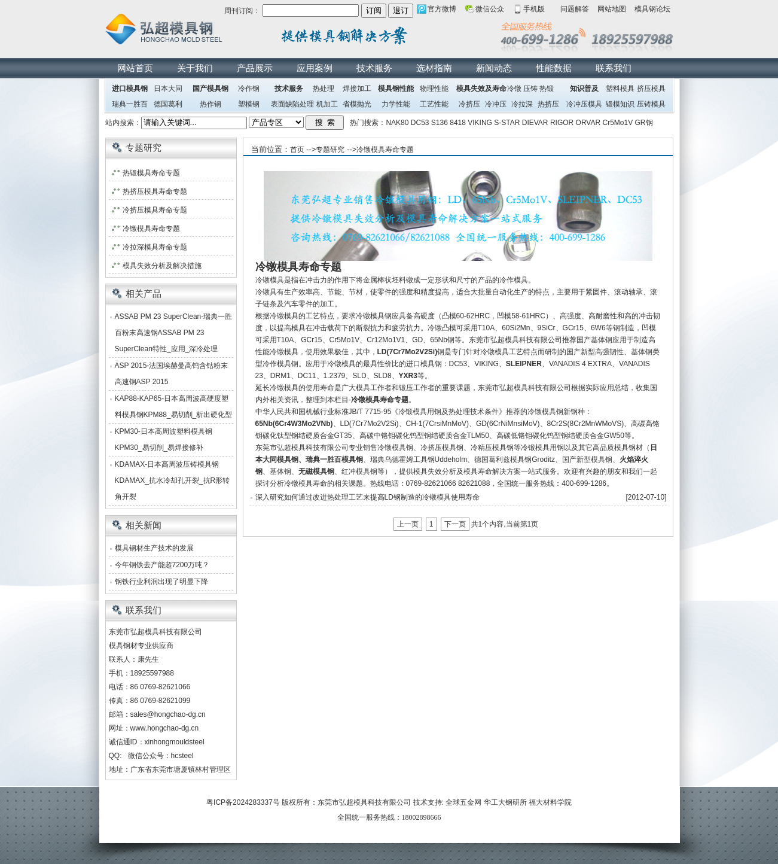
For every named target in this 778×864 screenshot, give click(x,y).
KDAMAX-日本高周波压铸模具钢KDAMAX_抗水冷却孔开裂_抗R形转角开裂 (172, 480)
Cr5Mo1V (618, 122)
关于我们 (195, 68)
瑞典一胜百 (130, 104)
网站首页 (135, 68)
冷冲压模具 (584, 104)
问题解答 (574, 9)
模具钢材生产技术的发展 (154, 548)
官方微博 (442, 9)
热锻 (546, 88)
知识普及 (584, 88)
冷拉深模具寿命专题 (155, 247)
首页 (297, 149)
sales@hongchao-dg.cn (168, 714)
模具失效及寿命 (481, 88)
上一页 (408, 524)
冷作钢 (249, 88)
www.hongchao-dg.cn (164, 728)
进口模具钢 (130, 88)
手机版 (534, 9)
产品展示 (255, 68)
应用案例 (314, 68)
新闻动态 (494, 68)
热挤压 (548, 104)
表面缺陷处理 (292, 104)
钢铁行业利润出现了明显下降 (161, 581)
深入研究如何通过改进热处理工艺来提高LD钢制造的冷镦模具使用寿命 (367, 497)
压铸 (530, 88)
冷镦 (514, 88)
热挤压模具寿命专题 (155, 191)
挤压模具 (651, 88)
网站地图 (611, 9)
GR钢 (644, 122)
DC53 (420, 122)
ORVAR (588, 122)
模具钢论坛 (652, 9)
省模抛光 (357, 104)
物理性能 (434, 88)
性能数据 (554, 68)
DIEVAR (535, 122)
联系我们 (613, 68)
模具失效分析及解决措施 (162, 265)
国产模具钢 (210, 88)
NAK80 (397, 122)
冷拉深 (522, 104)
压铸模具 (651, 104)
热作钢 (210, 104)
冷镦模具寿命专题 (385, 149)
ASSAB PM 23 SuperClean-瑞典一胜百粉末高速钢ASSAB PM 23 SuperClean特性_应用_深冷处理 (174, 332)
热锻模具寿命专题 (151, 173)
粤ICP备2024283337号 (243, 802)
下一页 (455, 524)
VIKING (480, 122)
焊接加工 (357, 88)
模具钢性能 (396, 88)
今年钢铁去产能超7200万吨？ (162, 565)
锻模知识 (620, 104)
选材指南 (434, 68)
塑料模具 (620, 88)
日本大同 (168, 88)
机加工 (327, 104)
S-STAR (507, 122)
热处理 (323, 88)
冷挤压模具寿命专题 (155, 210)
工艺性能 (434, 104)
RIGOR (561, 122)
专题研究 (330, 149)
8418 (458, 122)
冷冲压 (496, 104)
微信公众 (489, 9)
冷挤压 (469, 104)
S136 (439, 122)
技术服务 (374, 68)
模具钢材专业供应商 (141, 645)
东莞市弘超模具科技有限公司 (364, 802)
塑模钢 (249, 104)
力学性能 (396, 104)
